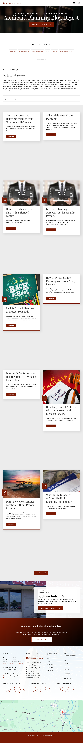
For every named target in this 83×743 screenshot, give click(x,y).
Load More (41, 573)
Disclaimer (50, 667)
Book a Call (67, 664)
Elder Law (13, 51)
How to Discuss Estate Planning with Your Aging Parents (61, 281)
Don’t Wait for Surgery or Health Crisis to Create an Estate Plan (21, 377)
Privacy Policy (50, 671)
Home (48, 659)
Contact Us (50, 664)
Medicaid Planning (37, 51)
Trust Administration (66, 51)
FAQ (65, 667)
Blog (65, 661)
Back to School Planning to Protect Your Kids (20, 309)
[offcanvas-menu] (78, 2)
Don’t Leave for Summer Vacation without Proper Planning (20, 505)
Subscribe (66, 670)
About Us (49, 662)
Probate (54, 51)
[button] (74, 2)
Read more (11, 136)
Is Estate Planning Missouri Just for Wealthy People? (60, 212)
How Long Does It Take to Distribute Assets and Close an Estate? (61, 410)
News (47, 51)
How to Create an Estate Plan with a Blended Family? (20, 212)
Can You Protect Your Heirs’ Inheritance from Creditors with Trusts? (19, 119)
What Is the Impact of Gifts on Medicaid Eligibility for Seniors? (59, 498)
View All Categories (41, 59)
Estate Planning (24, 51)
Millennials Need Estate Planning (59, 117)
